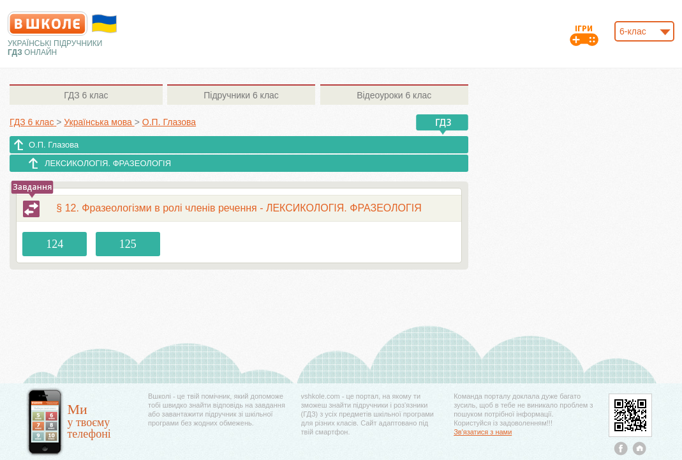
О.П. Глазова (53, 145)
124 (54, 244)
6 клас (86, 95)
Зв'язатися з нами (483, 432)
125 (128, 244)
